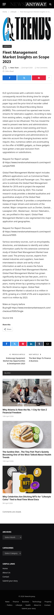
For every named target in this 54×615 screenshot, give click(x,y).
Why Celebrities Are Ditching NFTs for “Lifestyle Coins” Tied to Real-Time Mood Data (27, 498)
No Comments (41, 68)
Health (28, 605)
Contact (6, 576)
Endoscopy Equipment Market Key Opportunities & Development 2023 (14, 361)
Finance (16, 601)
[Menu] (4, 4)
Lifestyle (7, 46)
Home (5, 568)
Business (25, 601)
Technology (36, 601)
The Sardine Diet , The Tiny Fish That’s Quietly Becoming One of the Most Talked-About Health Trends (27, 454)
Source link (8, 317)
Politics (9, 605)
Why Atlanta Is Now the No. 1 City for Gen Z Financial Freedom (25, 411)
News (7, 601)
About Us (6, 572)
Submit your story (10, 581)
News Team (14, 68)
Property (48, 601)
